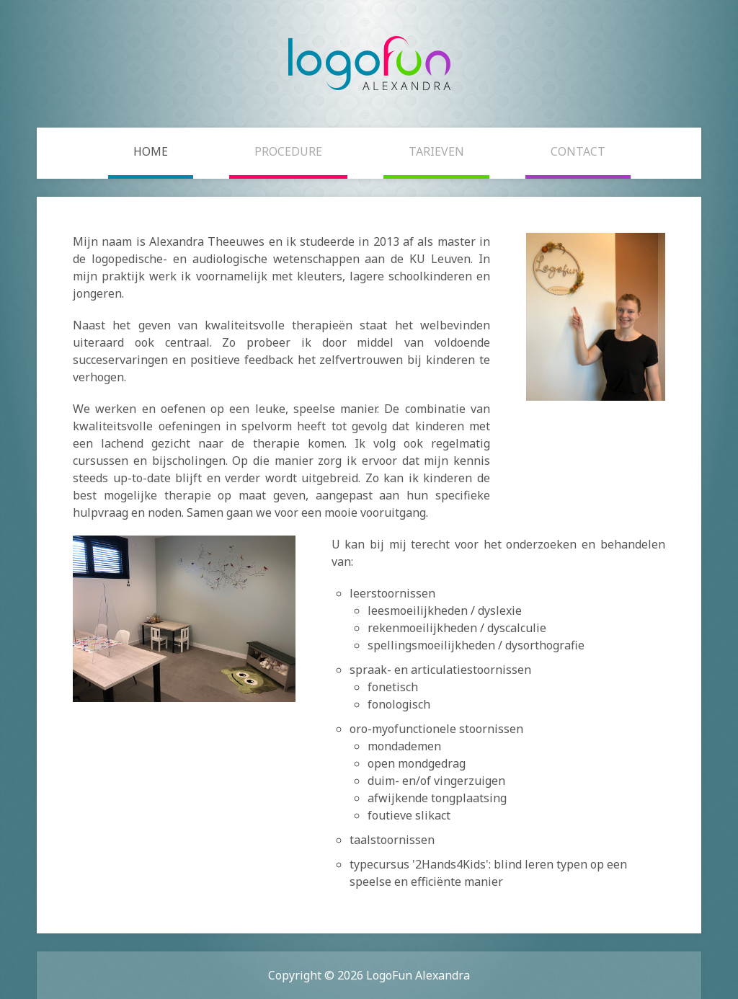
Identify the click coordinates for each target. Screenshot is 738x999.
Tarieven (436, 151)
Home (150, 151)
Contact (578, 151)
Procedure (288, 151)
